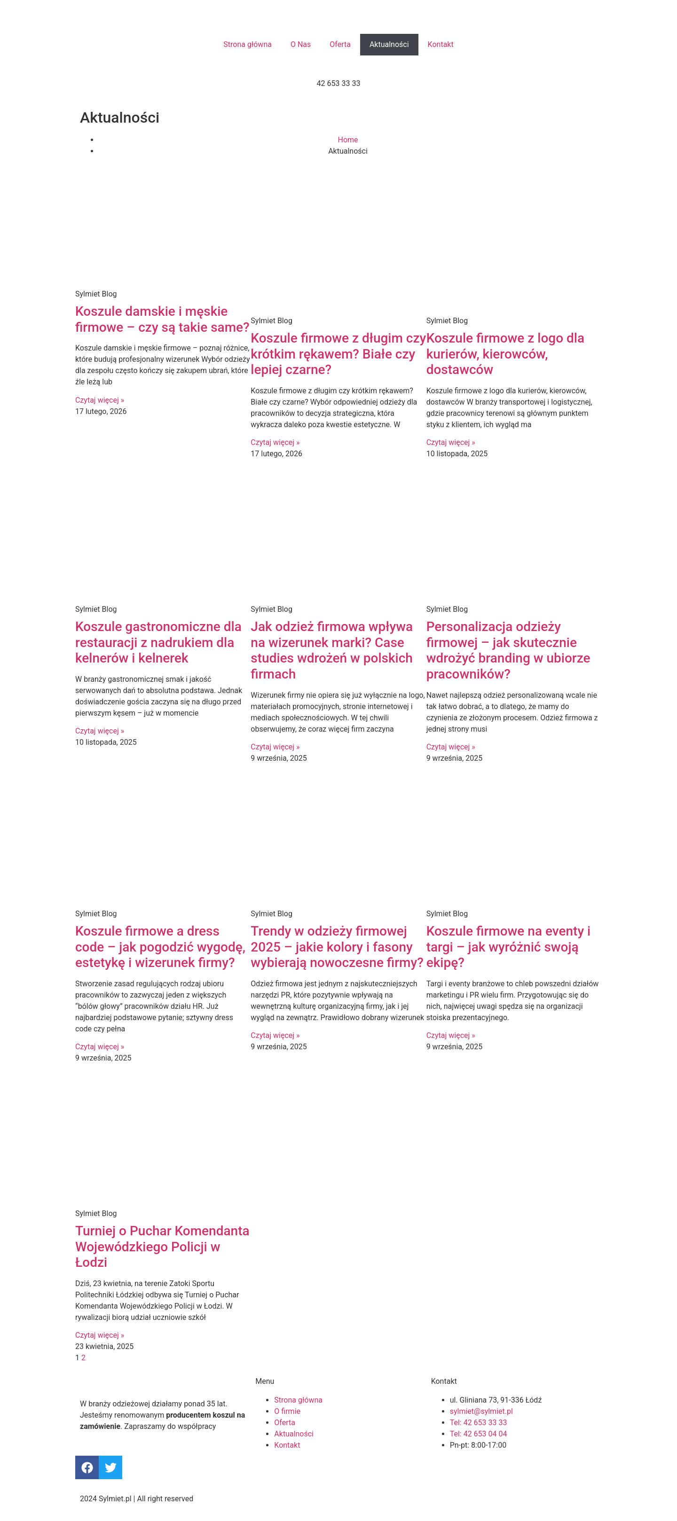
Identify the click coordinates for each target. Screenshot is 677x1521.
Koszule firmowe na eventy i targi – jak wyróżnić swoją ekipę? (508, 946)
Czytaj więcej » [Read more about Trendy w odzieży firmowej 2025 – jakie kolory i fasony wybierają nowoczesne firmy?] (275, 1035)
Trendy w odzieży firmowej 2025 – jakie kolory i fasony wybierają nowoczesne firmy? (337, 946)
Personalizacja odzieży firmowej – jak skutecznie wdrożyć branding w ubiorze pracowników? (508, 650)
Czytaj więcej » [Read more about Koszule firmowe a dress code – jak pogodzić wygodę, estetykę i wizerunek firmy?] (99, 1046)
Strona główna (247, 44)
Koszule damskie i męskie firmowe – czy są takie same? (162, 319)
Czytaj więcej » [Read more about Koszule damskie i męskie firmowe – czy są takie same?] (99, 400)
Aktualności (389, 44)
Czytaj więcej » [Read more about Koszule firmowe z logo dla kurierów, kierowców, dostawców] (450, 442)
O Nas (301, 44)
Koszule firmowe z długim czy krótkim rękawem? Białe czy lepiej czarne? (338, 353)
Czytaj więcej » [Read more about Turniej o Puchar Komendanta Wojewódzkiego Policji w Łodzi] (99, 1335)
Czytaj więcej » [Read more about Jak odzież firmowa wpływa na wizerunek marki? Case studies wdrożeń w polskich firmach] (275, 746)
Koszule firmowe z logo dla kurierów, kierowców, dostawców (505, 353)
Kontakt (441, 44)
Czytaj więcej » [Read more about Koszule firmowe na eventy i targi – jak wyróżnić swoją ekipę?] (450, 1035)
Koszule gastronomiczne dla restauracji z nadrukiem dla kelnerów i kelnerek (158, 642)
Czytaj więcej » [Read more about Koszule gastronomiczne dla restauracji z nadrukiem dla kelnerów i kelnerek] (99, 730)
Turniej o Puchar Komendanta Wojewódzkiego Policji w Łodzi (162, 1246)
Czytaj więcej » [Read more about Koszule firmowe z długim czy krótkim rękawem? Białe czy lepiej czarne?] (275, 442)
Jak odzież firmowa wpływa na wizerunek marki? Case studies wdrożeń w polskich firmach (332, 650)
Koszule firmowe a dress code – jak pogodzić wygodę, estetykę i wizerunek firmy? (160, 946)
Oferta (340, 44)
